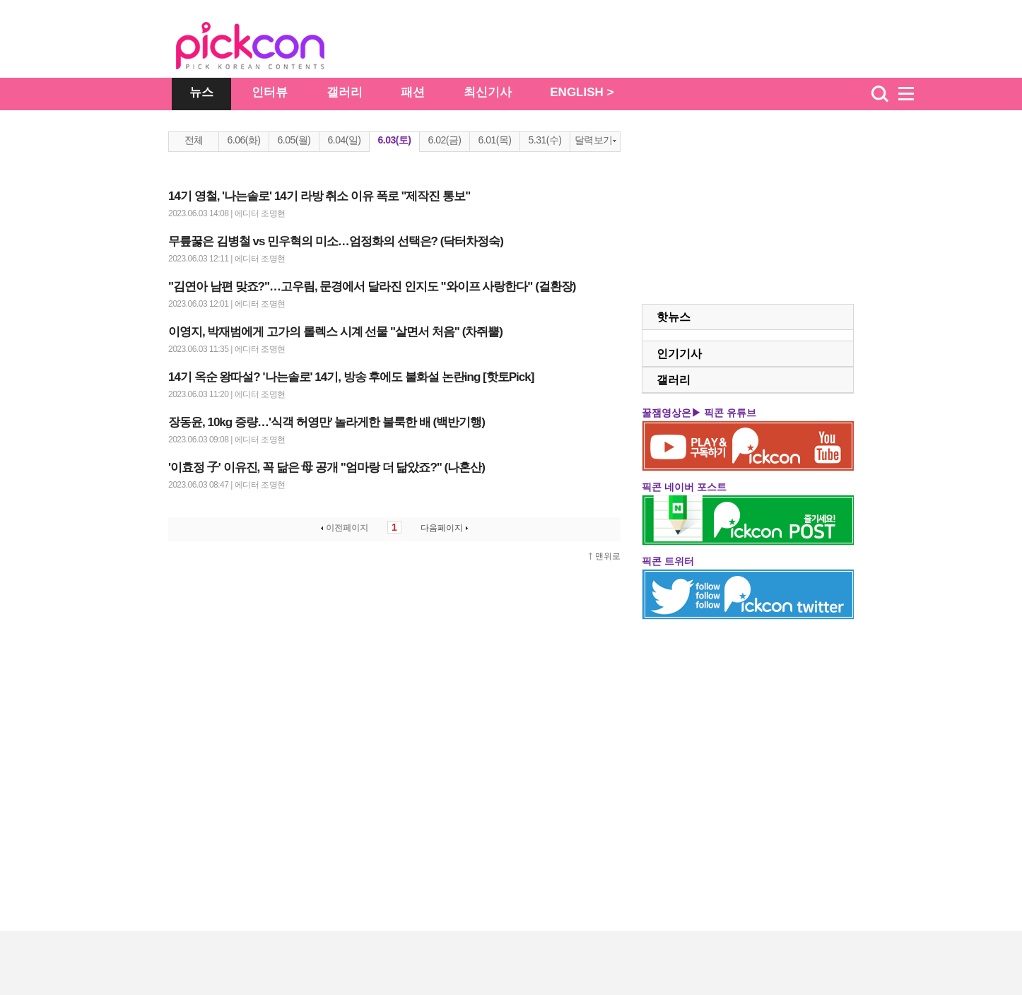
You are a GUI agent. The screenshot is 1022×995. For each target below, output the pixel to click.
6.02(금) (444, 140)
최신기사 (488, 92)
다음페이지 (446, 528)
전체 (194, 140)
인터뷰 (270, 92)
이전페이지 (343, 528)
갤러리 (345, 92)
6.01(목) (494, 140)
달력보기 (595, 140)
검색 (880, 94)
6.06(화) (243, 140)
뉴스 (201, 92)
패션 (413, 92)
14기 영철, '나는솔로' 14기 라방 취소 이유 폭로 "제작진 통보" (319, 196)
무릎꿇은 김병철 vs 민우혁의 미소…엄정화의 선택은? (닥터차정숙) (335, 241)
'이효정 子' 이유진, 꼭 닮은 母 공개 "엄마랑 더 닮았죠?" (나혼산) (326, 467)
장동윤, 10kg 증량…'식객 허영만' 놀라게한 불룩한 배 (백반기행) (326, 422)
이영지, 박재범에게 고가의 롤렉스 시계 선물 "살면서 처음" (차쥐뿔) (335, 331)
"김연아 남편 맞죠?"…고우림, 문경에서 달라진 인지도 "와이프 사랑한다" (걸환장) (371, 286)
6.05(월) (293, 140)
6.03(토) (394, 140)
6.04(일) (343, 140)
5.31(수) (544, 140)
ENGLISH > (581, 92)
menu (912, 94)
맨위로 (608, 556)
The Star (271, 48)
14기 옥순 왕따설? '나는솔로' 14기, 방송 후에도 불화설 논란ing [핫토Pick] (351, 377)
